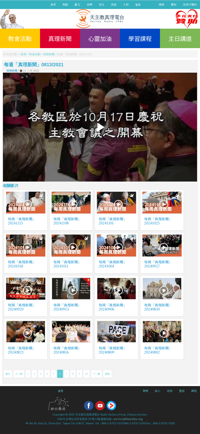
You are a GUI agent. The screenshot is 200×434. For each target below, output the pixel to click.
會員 (60, 391)
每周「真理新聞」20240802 (158, 350)
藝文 (77, 4)
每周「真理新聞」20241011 (67, 263)
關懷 (145, 391)
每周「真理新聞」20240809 (113, 350)
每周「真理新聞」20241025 (158, 220)
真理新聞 (60, 38)
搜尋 (161, 4)
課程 (194, 391)
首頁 (53, 4)
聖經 (182, 391)
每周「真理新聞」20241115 (22, 220)
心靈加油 (100, 38)
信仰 (169, 391)
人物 (126, 4)
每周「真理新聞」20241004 (113, 263)
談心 (157, 391)
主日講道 (180, 38)
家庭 (113, 4)
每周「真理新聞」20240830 (158, 306)
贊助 (173, 4)
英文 (101, 4)
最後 (107, 373)
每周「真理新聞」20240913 (67, 306)
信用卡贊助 (190, 4)
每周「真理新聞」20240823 (22, 350)
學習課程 (140, 38)
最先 (7, 373)
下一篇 (96, 373)
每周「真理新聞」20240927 (158, 263)
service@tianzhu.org (128, 419)
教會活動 (20, 38)
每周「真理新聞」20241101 (113, 220)
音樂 (89, 4)
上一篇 (18, 373)
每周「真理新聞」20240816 (67, 350)
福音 (138, 4)
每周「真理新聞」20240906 (113, 306)
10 (86, 373)
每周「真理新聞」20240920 (22, 306)
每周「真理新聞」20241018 (22, 263)
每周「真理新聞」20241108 (67, 220)
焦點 (65, 4)
